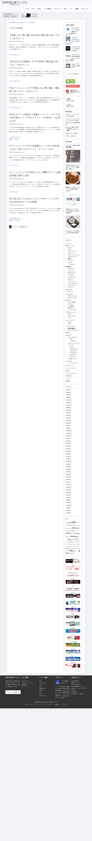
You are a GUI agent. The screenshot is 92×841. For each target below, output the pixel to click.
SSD (69, 247)
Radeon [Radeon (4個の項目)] (74, 536)
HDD (69, 249)
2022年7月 (68, 474)
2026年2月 (68, 395)
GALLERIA (17, 220)
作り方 (67, 300)
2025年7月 (68, 413)
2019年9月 (68, 507)
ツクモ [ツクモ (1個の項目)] (78, 544)
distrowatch (74, 692)
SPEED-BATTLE (75, 681)
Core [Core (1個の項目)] (77, 525)
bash (69, 314)
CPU (69, 262)
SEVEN (72, 614)
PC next (73, 635)
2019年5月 (68, 513)
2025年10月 (68, 405)
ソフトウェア (69, 326)
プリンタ (70, 270)
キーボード (71, 278)
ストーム (73, 600)
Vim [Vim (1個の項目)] (72, 539)
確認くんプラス (75, 682)
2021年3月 (68, 477)
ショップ (68, 294)
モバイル (16, 165)
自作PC (67, 333)
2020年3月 (68, 495)
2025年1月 (68, 428)
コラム (67, 243)
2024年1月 (68, 459)
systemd (72, 341)
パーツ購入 (71, 306)
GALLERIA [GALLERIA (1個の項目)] (70, 528)
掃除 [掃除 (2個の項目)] (71, 551)
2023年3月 (68, 464)
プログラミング (70, 312)
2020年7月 (68, 490)
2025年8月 (68, 410)
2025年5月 (68, 418)
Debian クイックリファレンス (79, 688)
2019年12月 (68, 502)
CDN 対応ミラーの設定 (77, 693)
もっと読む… (62, 697)
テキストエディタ (72, 330)
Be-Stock (73, 621)
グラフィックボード (73, 255)
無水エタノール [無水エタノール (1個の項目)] (75, 551)
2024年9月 (68, 438)
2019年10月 (68, 505)
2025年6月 (68, 415)
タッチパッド (71, 281)
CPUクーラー (71, 251)
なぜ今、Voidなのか (71, 136)
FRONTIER (72, 663)
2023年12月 (68, 461)
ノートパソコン (72, 363)
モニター (70, 276)
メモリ (69, 253)
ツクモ (73, 579)
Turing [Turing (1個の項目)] (67, 539)
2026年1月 (68, 397)
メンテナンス (71, 309)
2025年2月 (68, 425)
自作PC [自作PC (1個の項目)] (71, 553)
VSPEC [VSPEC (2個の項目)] (76, 539)
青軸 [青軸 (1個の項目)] (73, 553)
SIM (69, 324)
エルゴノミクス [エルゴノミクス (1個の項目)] (74, 541)
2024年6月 (68, 446)
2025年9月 (68, 407)
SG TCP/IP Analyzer (76, 684)
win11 (69, 291)
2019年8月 (68, 510)
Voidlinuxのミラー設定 (71, 133)
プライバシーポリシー (27, 682)
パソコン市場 (73, 642)
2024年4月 (68, 451)
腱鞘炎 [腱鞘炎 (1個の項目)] (68, 553)
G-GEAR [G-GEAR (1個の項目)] (67, 528)
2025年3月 (68, 423)
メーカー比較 (71, 302)
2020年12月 (68, 484)
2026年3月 (68, 392)
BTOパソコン (17, 137)
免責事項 (24, 684)
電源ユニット (42, 688)
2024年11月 (68, 433)
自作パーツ (68, 245)
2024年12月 (68, 430)
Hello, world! (71, 316)
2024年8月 (68, 441)
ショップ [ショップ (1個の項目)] (70, 544)
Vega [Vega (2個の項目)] (69, 539)
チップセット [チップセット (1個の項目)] (74, 544)
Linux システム (71, 337)
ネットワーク (69, 320)
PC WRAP (73, 628)
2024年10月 (68, 436)
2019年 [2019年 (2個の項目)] (69, 522)
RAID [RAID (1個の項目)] (78, 536)
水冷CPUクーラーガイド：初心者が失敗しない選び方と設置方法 (73, 211)
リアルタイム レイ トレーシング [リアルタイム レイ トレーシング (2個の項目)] (73, 549)
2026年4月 (68, 389)
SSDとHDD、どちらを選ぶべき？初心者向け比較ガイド (73, 232)
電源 (69, 258)
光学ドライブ (71, 272)
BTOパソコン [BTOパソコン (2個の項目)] (72, 525)
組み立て (70, 307)
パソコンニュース (70, 373)
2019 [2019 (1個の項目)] (66, 522)
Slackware (72, 350)
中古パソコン (17, 54)
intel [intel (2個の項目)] (72, 531)
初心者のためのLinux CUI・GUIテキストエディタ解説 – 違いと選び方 (73, 167)
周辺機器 (68, 266)
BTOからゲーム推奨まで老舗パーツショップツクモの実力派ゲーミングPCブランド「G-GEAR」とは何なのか (34, 117)
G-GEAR (17, 139)
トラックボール (72, 283)
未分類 (67, 381)
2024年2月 (68, 456)
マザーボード (71, 256)
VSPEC (72, 607)
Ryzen (71, 264)
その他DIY (68, 376)
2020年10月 (68, 487)
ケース (69, 260)
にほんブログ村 (70, 101)
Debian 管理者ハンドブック (78, 686)
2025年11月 (68, 402)
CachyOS (72, 354)
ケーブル (70, 274)
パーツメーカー (70, 368)
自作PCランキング (70, 93)
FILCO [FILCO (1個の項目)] (79, 525)
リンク (67, 378)
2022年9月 (68, 469)
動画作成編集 (71, 328)
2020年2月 (68, 497)
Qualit (72, 649)
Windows (68, 289)
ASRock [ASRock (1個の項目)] (77, 522)
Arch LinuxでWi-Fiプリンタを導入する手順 (75, 48)
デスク (69, 287)
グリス (69, 304)
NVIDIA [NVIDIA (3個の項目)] (68, 533)
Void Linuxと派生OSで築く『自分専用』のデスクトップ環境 (72, 129)
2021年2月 (68, 479)
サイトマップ (25, 686)
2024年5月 (68, 448)
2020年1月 (68, 500)
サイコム (73, 593)
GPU (40, 686)
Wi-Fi (69, 322)
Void (71, 347)
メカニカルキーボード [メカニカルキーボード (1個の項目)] (74, 546)
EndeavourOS (73, 349)
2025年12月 (68, 400)
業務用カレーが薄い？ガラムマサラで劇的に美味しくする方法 (72, 189)
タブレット (68, 365)
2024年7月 (68, 443)
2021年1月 (68, 482)
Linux (67, 335)
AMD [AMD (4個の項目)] (74, 522)
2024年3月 (68, 454)
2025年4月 (68, 420)
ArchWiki (73, 690)
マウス (69, 279)
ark (73, 586)
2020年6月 (68, 492)
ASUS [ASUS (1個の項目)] (66, 525)
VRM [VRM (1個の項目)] (73, 539)
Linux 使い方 (71, 358)
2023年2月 (68, 466)
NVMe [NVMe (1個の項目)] (72, 533)
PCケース (41, 690)
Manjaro (72, 356)
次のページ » (23, 227)
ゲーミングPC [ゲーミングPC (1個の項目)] (72, 542)
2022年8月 (68, 472)
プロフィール (25, 681)
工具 (67, 370)
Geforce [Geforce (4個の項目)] (75, 528)
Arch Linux (72, 352)
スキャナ (70, 268)
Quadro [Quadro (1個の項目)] (69, 536)
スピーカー (71, 285)
